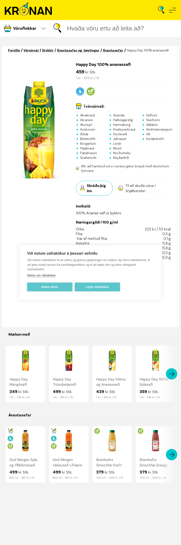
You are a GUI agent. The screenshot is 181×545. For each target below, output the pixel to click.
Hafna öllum (49, 287)
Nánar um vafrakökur (41, 276)
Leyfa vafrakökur (97, 287)
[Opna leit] (161, 10)
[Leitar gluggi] (122, 28)
